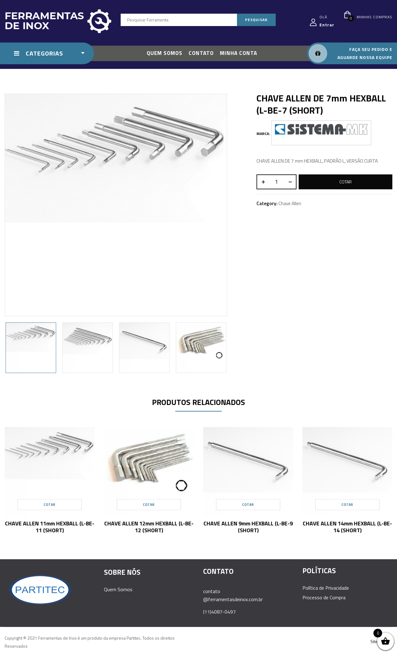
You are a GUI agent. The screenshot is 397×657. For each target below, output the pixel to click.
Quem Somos (118, 589)
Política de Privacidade (325, 588)
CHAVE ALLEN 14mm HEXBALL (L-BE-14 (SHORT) (347, 526)
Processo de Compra (324, 597)
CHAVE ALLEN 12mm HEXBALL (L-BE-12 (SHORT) (149, 526)
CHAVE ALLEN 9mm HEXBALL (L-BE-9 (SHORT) (248, 526)
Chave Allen (290, 203)
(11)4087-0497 (219, 611)
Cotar (345, 181)
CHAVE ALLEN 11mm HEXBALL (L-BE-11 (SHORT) (49, 526)
